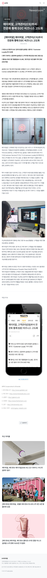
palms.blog (10, 571)
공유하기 (23, 423)
